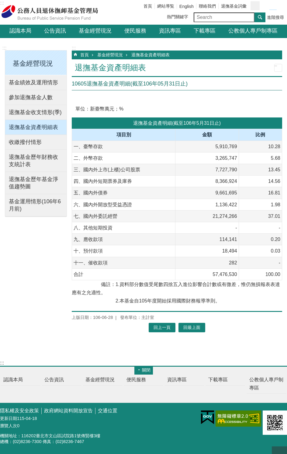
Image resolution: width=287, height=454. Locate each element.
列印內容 (278, 68)
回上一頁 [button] (162, 327)
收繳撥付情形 (25, 142)
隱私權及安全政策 (19, 410)
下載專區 (205, 31)
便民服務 (135, 31)
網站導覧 (165, 6)
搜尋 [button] (259, 17)
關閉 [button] (146, 370)
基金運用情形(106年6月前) (35, 205)
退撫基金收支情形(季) (35, 112)
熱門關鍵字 (177, 16)
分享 (255, 5)
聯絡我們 (207, 6)
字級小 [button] (265, 6)
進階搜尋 (275, 17)
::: (4, 48)
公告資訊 (55, 31)
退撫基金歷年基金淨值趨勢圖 (33, 183)
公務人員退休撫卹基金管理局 (53, 12)
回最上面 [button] (191, 327)
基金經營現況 (95, 31)
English (186, 6)
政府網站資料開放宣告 (68, 410)
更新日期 (8, 418)
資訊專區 (170, 31)
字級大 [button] (280, 6)
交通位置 (107, 410)
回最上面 (279, 450)
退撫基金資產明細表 (33, 127)
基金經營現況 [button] (33, 63)
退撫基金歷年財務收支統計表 (33, 160)
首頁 (148, 6)
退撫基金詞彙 (234, 6)
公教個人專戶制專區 (253, 31)
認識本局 (20, 31)
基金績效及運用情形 (33, 82)
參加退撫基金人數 (31, 97)
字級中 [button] (273, 6)
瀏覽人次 (8, 425)
